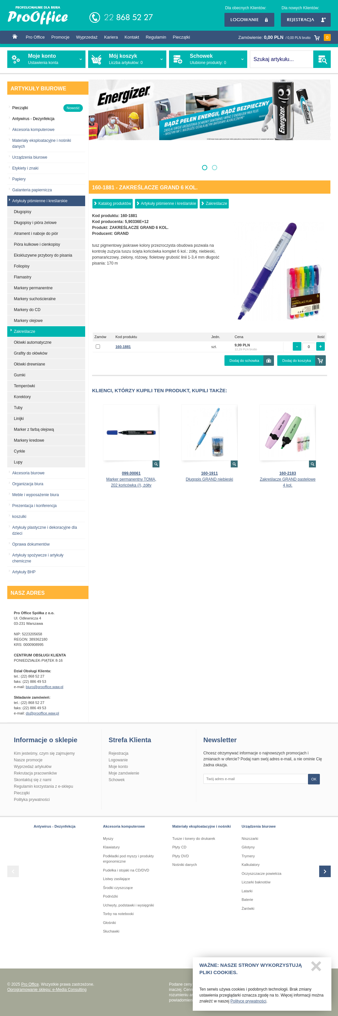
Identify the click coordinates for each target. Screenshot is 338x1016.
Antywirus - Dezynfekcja (55, 826)
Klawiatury (111, 847)
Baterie (247, 900)
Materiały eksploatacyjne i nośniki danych (41, 143)
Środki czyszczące (118, 888)
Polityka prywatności (32, 799)
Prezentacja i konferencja (34, 505)
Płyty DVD (180, 856)
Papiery (19, 179)
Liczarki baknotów (256, 882)
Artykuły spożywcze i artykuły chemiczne (37, 558)
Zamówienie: (284, 37)
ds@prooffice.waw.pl (42, 713)
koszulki (19, 516)
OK (314, 779)
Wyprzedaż (86, 37)
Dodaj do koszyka (296, 361)
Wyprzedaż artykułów (32, 766)
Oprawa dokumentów (31, 544)
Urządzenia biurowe (29, 157)
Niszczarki (250, 839)
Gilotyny (248, 847)
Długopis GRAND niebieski (209, 479)
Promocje (60, 37)
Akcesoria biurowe (28, 473)
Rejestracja (306, 20)
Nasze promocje (28, 760)
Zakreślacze (216, 203)
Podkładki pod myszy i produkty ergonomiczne (128, 859)
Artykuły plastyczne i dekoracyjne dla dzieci (44, 530)
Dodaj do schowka (244, 361)
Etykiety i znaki (25, 168)
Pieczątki (181, 37)
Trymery (248, 856)
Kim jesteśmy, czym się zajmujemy (44, 753)
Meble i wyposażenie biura (35, 494)
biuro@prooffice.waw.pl (44, 687)
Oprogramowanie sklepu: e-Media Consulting (46, 989)
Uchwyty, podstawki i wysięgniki (128, 905)
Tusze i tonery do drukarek (193, 839)
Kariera (111, 37)
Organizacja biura (27, 484)
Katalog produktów (114, 203)
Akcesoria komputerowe (33, 129)
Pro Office (35, 37)
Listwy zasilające (116, 879)
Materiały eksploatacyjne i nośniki (201, 826)
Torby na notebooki (118, 914)
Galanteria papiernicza (32, 190)
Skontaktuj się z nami (32, 780)
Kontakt (131, 37)
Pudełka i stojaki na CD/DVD (126, 870)
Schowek (117, 780)
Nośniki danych (184, 865)
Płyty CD (179, 847)
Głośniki (109, 923)
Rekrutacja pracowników (35, 773)
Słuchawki (111, 931)
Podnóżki (110, 896)
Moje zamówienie (124, 773)
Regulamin (156, 37)
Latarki (247, 891)
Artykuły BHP (24, 572)
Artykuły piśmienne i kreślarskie (168, 203)
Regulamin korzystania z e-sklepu (43, 786)
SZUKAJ (322, 59)
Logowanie (249, 20)
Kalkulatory (250, 865)
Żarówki (248, 908)
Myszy (108, 839)
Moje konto (118, 766)
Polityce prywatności (248, 1003)
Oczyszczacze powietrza (261, 873)
